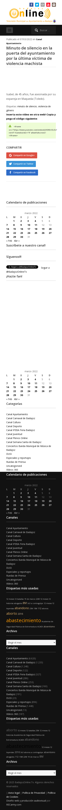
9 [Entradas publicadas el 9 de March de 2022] (21, 224)
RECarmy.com (13, 804)
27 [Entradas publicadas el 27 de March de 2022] (50, 232)
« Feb (9, 240)
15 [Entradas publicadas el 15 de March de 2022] (14, 228)
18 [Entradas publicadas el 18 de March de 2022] (36, 228)
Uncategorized (14, 465)
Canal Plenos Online (17, 438)
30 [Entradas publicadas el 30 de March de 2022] (21, 236)
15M (35, 608)
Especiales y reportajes (18, 457)
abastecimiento (23, 620)
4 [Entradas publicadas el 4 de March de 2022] (35, 220)
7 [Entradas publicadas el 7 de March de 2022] (7, 224)
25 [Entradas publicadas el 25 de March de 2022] (36, 232)
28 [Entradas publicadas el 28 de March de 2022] (7, 236)
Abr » (17, 240)
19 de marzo (29, 599)
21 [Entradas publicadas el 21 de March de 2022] (7, 232)
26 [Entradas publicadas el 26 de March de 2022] (43, 232)
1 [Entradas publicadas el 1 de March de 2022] (14, 220)
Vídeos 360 (12, 469)
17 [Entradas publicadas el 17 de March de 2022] (28, 228)
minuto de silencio (27, 106)
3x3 (28, 603)
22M (38, 599)
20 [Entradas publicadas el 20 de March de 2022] (50, 228)
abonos (45, 608)
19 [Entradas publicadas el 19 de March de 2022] (43, 228)
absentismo (49, 626)
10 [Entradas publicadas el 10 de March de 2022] (28, 224)
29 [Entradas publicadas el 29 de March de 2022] (14, 236)
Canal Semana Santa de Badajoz (23, 442)
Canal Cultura (13, 422)
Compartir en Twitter (23, 163)
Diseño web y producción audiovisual (26, 800)
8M (25, 603)
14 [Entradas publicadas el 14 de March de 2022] (7, 228)
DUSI (9, 453)
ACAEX (40, 626)
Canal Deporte (14, 426)
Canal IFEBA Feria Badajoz (20, 430)
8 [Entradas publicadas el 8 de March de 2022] (14, 224)
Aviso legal (14, 792)
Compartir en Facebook (24, 172)
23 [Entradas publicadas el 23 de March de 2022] (21, 232)
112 (39, 608)
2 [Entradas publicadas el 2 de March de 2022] (21, 220)
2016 (20, 613)
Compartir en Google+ (24, 155)
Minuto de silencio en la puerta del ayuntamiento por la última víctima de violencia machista (30, 55)
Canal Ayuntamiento (17, 414)
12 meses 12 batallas (15, 599)
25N (31, 608)
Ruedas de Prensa (16, 461)
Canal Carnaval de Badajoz (20, 418)
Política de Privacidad (33, 792)
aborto (11, 613)
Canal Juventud (14, 434)
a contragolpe (37, 603)
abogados (18, 603)
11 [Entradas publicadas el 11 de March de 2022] (36, 224)
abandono (22, 608)
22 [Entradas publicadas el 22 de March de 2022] (14, 232)
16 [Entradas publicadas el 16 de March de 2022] (21, 228)
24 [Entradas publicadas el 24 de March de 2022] (28, 232)
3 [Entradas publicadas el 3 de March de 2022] (28, 220)
